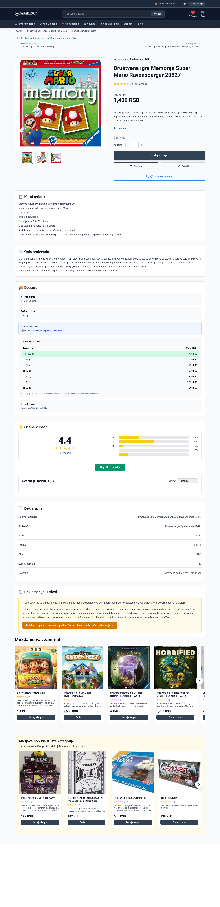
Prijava (185, 3)
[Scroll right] (199, 681)
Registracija (197, 3)
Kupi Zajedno (48, 23)
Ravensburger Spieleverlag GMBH (132, 59)
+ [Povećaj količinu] (141, 144)
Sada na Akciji (109, 23)
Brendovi (128, 23)
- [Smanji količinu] (128, 144)
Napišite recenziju (110, 467)
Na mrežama (70, 23)
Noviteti (89, 23)
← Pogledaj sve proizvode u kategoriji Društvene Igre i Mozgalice (46, 38)
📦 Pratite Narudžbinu (165, 3)
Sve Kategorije (25, 23)
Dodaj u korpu (36, 717)
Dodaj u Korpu (159, 155)
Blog (140, 23)
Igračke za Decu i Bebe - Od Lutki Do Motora (46, 31)
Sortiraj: (172, 481)
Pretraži (157, 14)
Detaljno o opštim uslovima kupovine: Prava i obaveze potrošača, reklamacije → (69, 625)
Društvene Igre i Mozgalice (83, 31)
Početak (18, 31)
